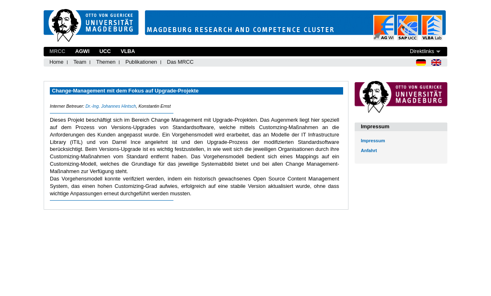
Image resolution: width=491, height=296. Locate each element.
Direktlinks (422, 51)
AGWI (82, 51)
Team (79, 62)
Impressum (373, 140)
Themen (105, 62)
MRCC (57, 51)
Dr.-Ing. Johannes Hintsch (110, 106)
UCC (105, 51)
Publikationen (141, 62)
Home (56, 62)
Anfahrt (369, 150)
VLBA (128, 51)
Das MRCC (180, 62)
